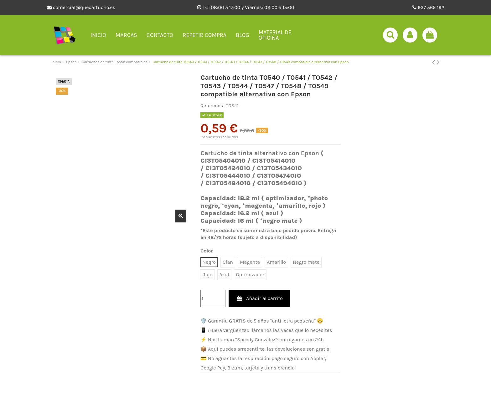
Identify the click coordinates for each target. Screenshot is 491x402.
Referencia (212, 106)
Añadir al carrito (259, 298)
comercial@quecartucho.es (81, 7)
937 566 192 (428, 7)
